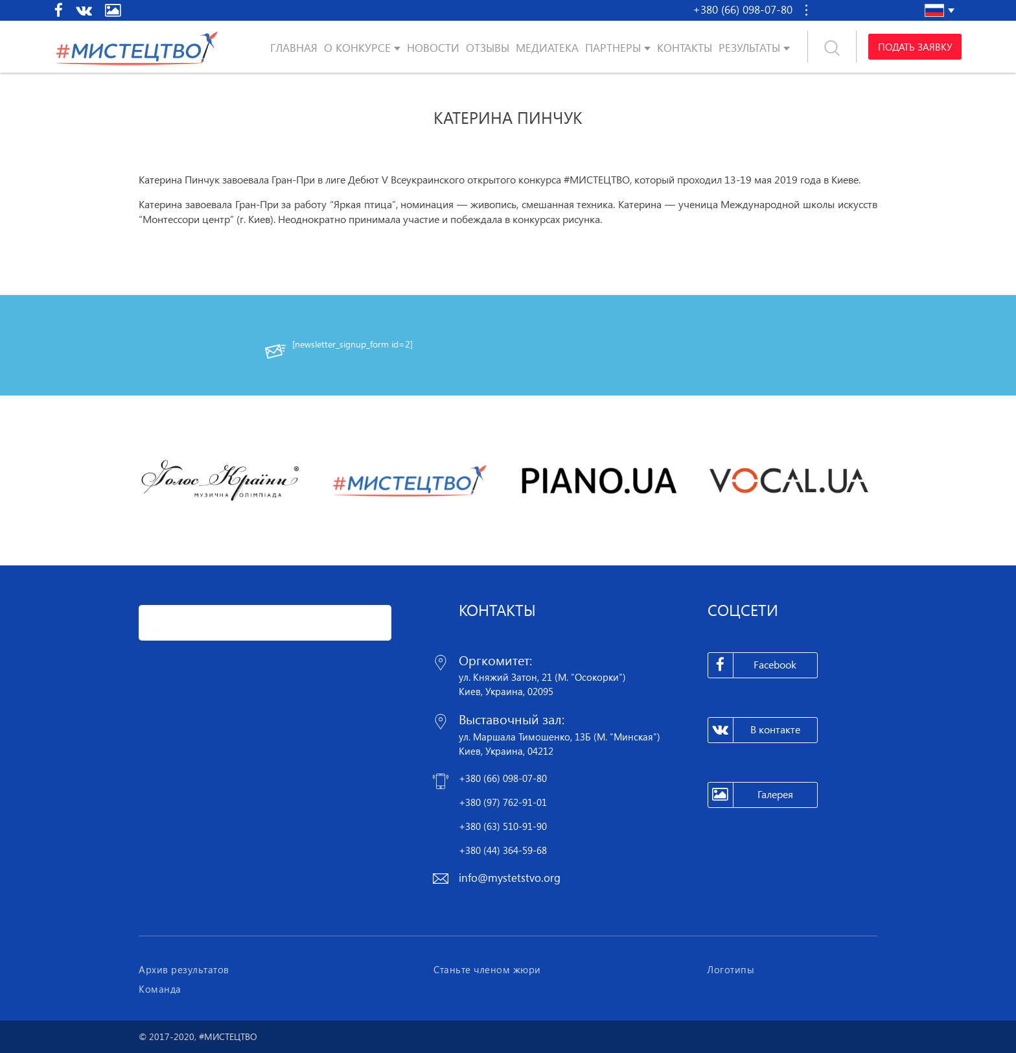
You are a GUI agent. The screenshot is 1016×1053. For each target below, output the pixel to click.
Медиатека (547, 47)
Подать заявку (915, 46)
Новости (433, 47)
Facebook (752, 665)
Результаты (749, 47)
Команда (160, 988)
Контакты (684, 47)
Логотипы (730, 969)
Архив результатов (184, 969)
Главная (294, 47)
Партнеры (613, 47)
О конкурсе (357, 47)
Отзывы (487, 47)
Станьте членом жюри (487, 969)
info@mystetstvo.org (509, 877)
